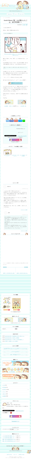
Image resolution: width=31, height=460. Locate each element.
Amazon (5, 309)
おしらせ (22, 14)
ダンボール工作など (15, 351)
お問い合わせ (9, 454)
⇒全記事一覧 (23, 106)
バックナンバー (5, 429)
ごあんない (9, 14)
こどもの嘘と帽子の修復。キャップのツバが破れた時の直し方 (9, 437)
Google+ (16, 120)
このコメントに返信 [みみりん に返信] (24, 209)
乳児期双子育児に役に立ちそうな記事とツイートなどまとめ (15, 348)
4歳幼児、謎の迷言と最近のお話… (22, 271)
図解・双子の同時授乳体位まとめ (8, 439)
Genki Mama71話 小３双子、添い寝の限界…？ (14, 339)
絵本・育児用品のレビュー (15, 354)
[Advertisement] (15, 111)
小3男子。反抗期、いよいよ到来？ (11, 341)
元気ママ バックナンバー (16, 83)
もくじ (16, 14)
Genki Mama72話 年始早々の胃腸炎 (12, 337)
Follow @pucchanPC (22, 136)
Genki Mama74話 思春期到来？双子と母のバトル (14, 336)
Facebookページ (15, 421)
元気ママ (11, 106)
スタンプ (15, 454)
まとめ (3, 385)
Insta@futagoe (15, 139)
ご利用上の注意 (21, 454)
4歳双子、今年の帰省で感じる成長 (8, 271)
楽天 (9, 309)
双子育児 (4, 389)
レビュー (4, 391)
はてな (20, 120)
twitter (7, 120)
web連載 (24, 24)
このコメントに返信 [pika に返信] (24, 230)
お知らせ (4, 393)
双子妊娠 (4, 387)
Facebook (11, 120)
